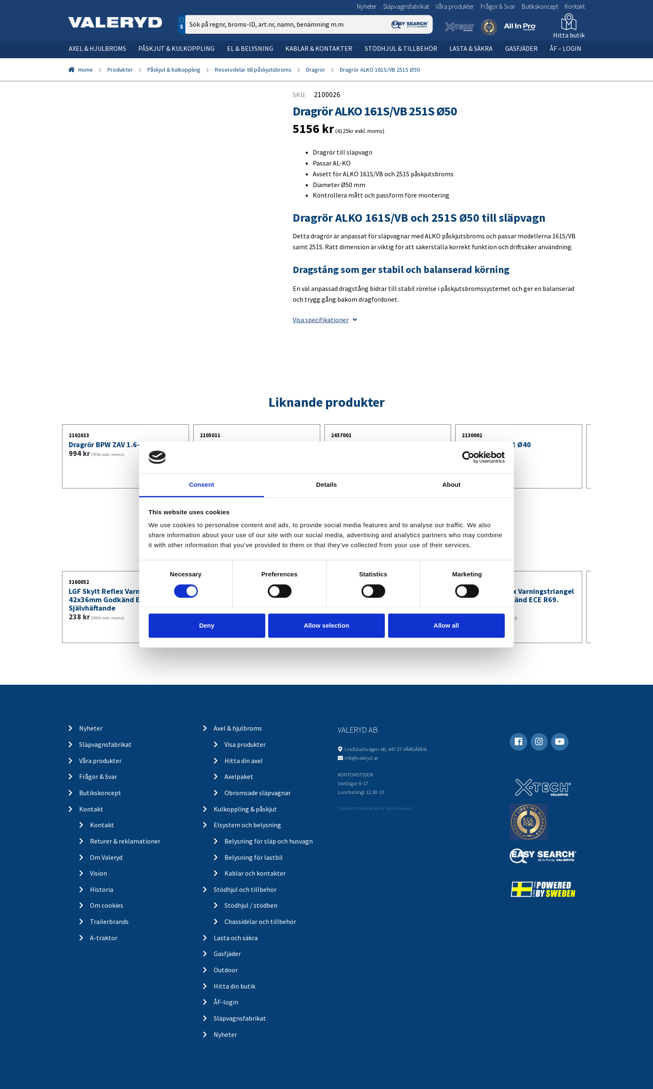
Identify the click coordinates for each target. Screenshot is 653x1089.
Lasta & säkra (471, 48)
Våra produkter (455, 6)
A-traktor (103, 938)
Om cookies (106, 905)
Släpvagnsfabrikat (406, 6)
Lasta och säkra (236, 938)
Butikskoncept (540, 6)
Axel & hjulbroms (97, 48)
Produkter (120, 69)
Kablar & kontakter (318, 48)
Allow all (446, 625)
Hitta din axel (243, 760)
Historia (101, 889)
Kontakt (575, 6)
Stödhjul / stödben (250, 905)
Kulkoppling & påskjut (245, 809)
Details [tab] (326, 484)
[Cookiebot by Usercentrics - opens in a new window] (468, 457)
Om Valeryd (106, 857)
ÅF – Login (565, 48)
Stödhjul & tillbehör (401, 48)
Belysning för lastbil (253, 857)
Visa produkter (245, 744)
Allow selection (326, 625)
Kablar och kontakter (255, 873)
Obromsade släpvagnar (257, 793)
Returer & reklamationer (125, 841)
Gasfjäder (521, 48)
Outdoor (226, 970)
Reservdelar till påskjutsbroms (253, 69)
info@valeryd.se (361, 757)
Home (85, 69)
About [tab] (451, 484)
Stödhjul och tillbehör (245, 889)
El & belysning (250, 48)
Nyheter (366, 6)
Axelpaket (238, 776)
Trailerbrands (109, 921)
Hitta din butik (234, 986)
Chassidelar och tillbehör (260, 921)
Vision (98, 873)
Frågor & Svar (498, 6)
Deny (206, 625)
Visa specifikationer (325, 319)
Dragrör (315, 69)
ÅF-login (226, 1002)
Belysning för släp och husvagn (268, 841)
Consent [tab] (201, 484)
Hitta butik (569, 35)
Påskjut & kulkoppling (176, 48)
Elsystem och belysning (247, 825)
